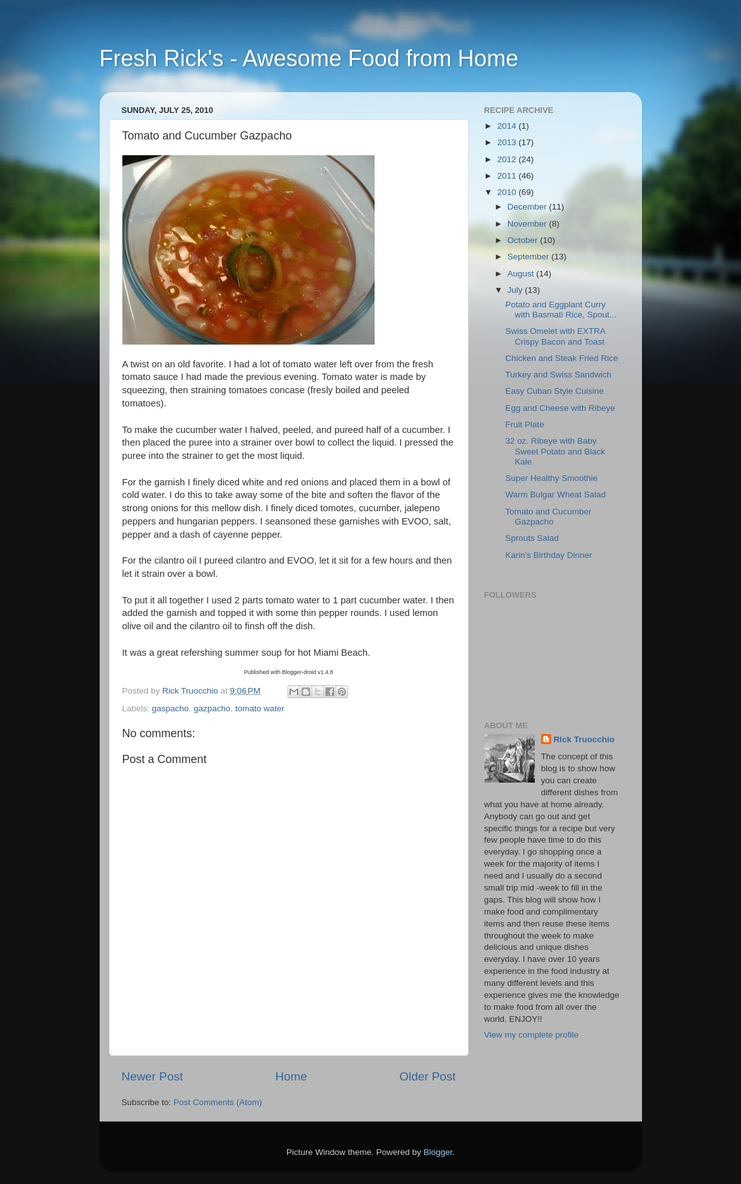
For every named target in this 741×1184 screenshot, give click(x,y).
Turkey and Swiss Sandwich (558, 374)
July (516, 290)
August (522, 273)
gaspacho (170, 708)
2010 (507, 192)
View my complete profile (531, 1034)
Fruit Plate (524, 424)
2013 (507, 142)
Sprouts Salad (532, 538)
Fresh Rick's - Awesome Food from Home (309, 58)
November (528, 223)
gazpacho (212, 708)
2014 (507, 126)
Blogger (438, 1152)
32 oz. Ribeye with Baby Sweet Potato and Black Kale (555, 451)
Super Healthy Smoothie (551, 478)
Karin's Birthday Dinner (548, 555)
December (528, 206)
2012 (507, 159)
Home (291, 1076)
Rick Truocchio (584, 739)
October (524, 240)
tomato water (259, 708)
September (530, 256)
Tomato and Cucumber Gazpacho (548, 516)
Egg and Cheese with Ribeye (560, 408)
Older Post (427, 1076)
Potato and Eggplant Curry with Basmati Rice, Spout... (560, 309)
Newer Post (153, 1076)
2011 (507, 176)
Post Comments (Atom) (217, 1102)
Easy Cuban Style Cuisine (554, 391)
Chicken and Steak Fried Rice (561, 358)
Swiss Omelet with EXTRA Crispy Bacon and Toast (555, 336)
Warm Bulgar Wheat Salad (555, 494)
